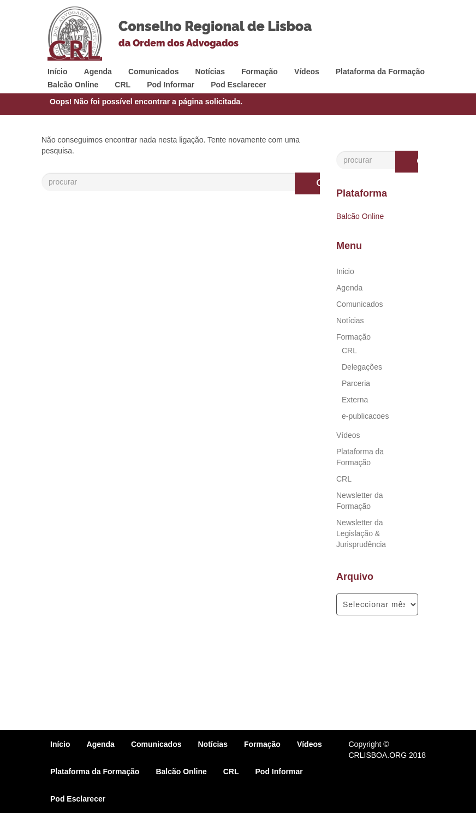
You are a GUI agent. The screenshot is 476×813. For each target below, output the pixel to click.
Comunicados (153, 71)
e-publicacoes (365, 416)
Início (57, 71)
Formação (259, 71)
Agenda (98, 71)
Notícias (209, 71)
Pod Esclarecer (238, 84)
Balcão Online (72, 84)
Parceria (356, 383)
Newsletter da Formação (359, 501)
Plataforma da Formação (380, 71)
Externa (355, 399)
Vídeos (306, 71)
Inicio (345, 271)
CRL (122, 84)
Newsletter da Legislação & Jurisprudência (361, 533)
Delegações (362, 367)
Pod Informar (170, 84)
